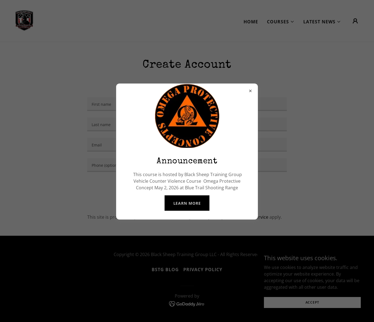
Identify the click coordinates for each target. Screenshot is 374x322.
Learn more (187, 203)
